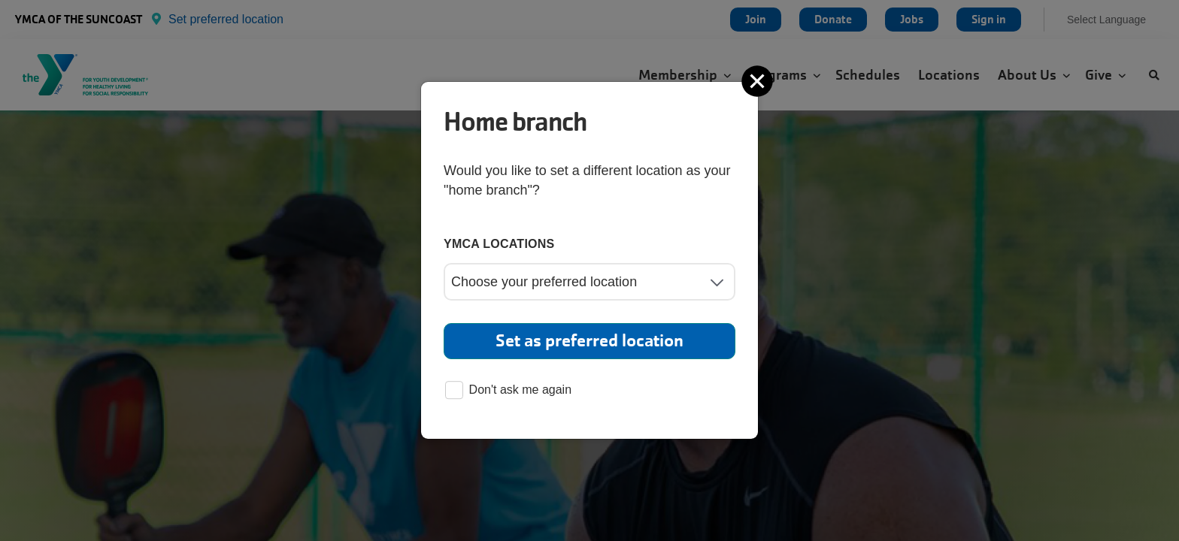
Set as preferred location (589, 341)
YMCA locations (499, 243)
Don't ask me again (508, 391)
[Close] (758, 81)
